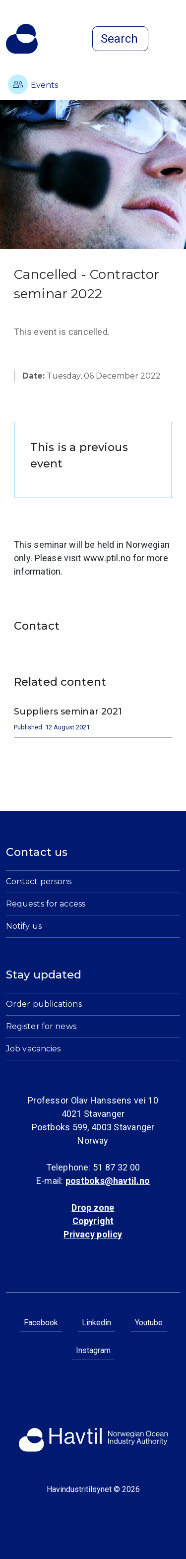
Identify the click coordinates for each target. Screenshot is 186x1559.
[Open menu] (174, 40)
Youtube (149, 1322)
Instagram (93, 1350)
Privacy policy (92, 1234)
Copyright (93, 1221)
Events (33, 84)
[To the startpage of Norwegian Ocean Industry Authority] (22, 39)
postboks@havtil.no (107, 1180)
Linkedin (96, 1322)
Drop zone (92, 1207)
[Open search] (120, 38)
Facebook (41, 1322)
